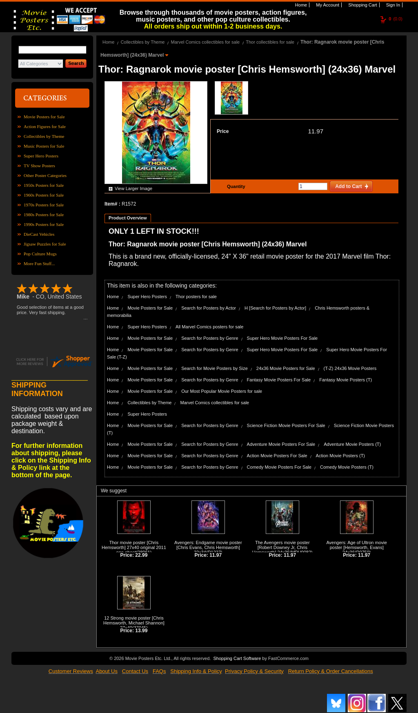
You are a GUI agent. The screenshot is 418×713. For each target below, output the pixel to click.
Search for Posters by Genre (209, 338)
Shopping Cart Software (237, 658)
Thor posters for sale (196, 296)
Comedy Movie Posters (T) (347, 467)
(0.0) (395, 18)
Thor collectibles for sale (270, 42)
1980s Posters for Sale (44, 214)
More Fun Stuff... (39, 263)
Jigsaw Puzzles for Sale (45, 243)
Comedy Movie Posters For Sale (279, 467)
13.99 (141, 630)
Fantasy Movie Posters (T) (345, 379)
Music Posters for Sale (44, 146)
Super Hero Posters (41, 155)
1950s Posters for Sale (44, 185)
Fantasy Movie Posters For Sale (279, 379)
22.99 (141, 555)
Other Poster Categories (45, 175)
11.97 (315, 131)
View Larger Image (133, 188)
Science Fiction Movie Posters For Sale (286, 425)
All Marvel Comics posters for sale (209, 326)
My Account (327, 4)
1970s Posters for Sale (44, 204)
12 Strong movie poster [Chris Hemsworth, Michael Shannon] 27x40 (134, 623)
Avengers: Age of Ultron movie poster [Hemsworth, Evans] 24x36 (356, 547)
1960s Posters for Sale (44, 195)
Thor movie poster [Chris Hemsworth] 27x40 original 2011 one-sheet (134, 547)
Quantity (235, 186)
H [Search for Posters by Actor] (275, 308)
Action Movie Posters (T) (340, 455)
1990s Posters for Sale (44, 224)
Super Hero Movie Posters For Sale (282, 338)
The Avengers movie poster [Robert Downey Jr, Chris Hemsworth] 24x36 (281, 547)
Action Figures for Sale (45, 126)
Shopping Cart (362, 4)
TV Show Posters (39, 165)
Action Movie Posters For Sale (277, 455)
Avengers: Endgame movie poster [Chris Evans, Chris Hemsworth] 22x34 (208, 547)
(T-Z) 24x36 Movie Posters (350, 368)
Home (300, 4)
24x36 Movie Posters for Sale (285, 368)
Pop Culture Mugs (40, 253)
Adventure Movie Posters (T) (352, 444)
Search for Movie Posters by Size (214, 368)
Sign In (392, 4)
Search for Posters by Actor (208, 308)
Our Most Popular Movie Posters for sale (221, 391)
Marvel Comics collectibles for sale (205, 42)
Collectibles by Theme (44, 136)
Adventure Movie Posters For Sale (281, 444)
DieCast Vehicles (39, 234)
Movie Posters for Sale (44, 116)
